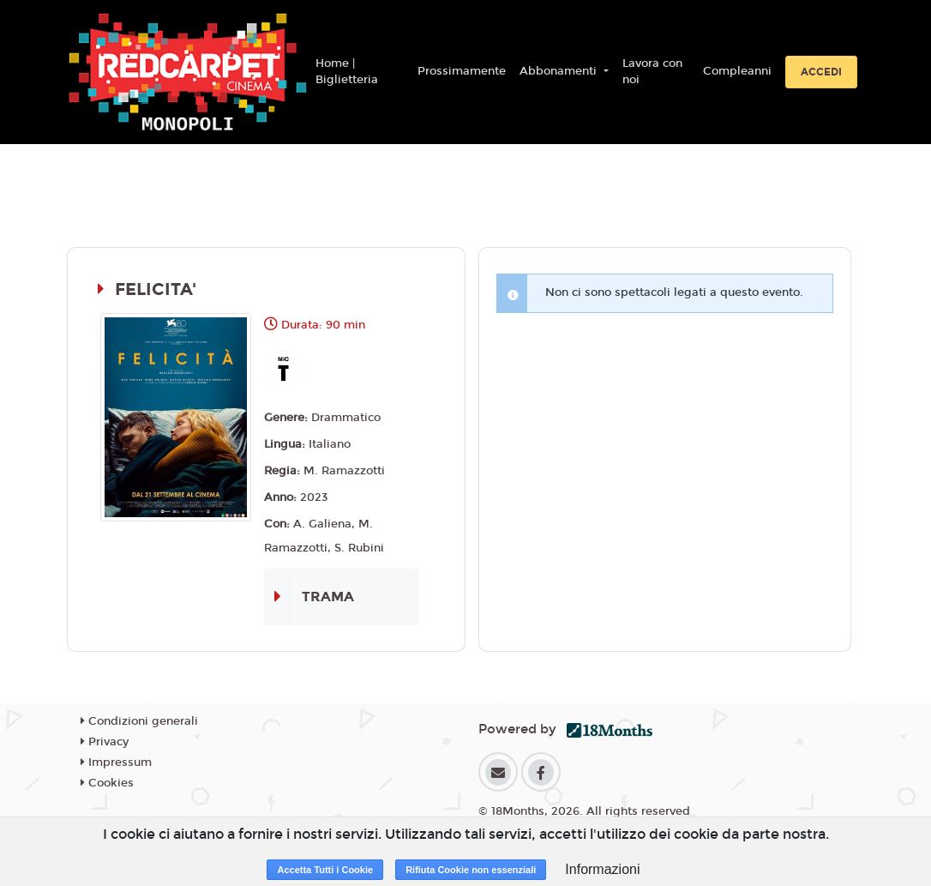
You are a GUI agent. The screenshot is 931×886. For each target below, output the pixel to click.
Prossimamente (461, 71)
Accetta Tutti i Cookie (325, 870)
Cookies (107, 783)
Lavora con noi (652, 72)
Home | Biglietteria (346, 72)
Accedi (821, 72)
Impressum (116, 762)
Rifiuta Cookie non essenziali (470, 870)
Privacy (105, 742)
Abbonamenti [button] (560, 71)
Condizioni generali (139, 721)
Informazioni (602, 869)
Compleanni (737, 71)
